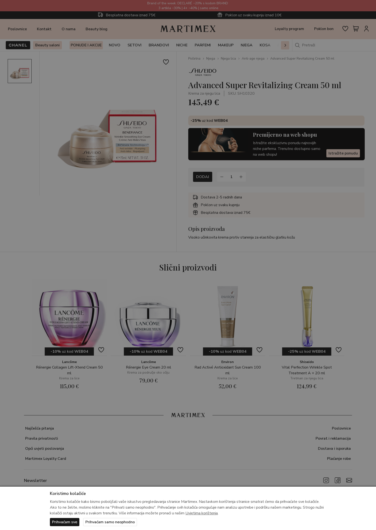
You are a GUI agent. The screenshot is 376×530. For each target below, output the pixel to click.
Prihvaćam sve (64, 522)
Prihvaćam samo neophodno (110, 522)
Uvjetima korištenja (201, 513)
